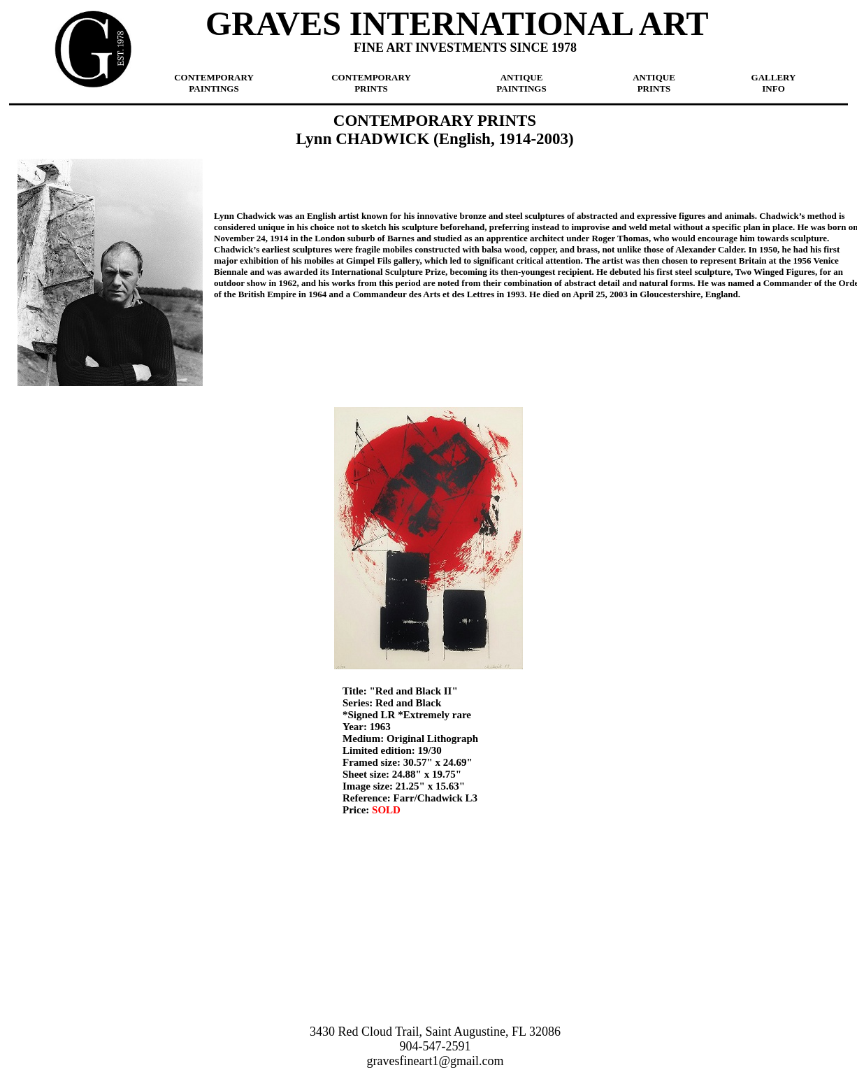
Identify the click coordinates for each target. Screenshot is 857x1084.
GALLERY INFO (773, 83)
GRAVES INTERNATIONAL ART (457, 23)
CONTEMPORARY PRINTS (371, 83)
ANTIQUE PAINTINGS (521, 83)
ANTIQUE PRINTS (654, 83)
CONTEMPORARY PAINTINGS (214, 83)
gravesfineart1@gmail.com (434, 1061)
